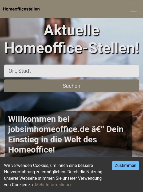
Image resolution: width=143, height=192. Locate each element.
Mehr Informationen (54, 184)
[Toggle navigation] (133, 9)
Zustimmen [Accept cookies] (125, 165)
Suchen (71, 86)
